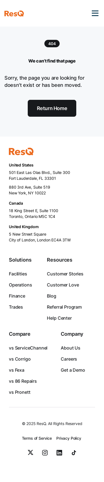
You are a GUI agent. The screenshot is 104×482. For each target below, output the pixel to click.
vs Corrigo (20, 359)
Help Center (59, 318)
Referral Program (64, 307)
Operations (20, 285)
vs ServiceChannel (28, 348)
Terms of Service (37, 438)
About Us (70, 348)
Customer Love (63, 285)
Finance (17, 296)
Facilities (18, 274)
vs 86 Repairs (23, 381)
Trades (16, 307)
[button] (95, 13)
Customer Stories (65, 274)
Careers (69, 359)
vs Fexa (16, 370)
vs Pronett (19, 392)
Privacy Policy (68, 438)
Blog (51, 296)
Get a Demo (73, 370)
